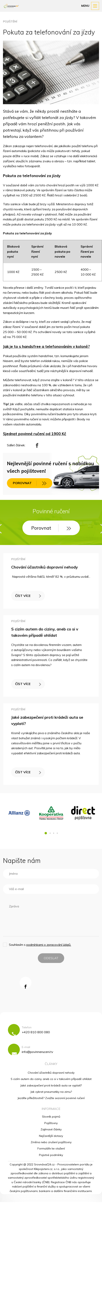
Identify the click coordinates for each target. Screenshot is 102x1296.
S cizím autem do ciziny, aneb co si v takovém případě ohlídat (51, 1079)
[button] (45, 833)
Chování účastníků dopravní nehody (45, 569)
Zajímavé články (51, 1129)
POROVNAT (29, 483)
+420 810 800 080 (36, 1032)
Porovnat (51, 528)
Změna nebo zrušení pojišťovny (51, 1142)
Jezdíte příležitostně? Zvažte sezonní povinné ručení (51, 1098)
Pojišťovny (51, 1123)
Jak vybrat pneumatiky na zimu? (51, 1092)
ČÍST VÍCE (31, 593)
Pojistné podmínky (51, 1155)
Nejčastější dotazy (51, 1136)
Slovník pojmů (51, 1116)
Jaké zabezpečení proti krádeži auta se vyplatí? (51, 1085)
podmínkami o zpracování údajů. (48, 945)
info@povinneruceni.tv (37, 1052)
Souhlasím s (40, 945)
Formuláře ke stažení (51, 1148)
